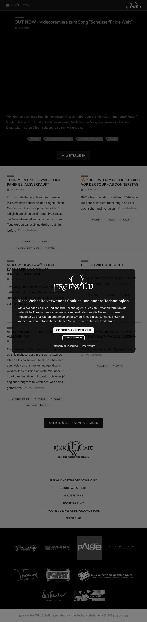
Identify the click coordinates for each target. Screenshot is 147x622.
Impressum (88, 346)
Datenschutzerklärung (65, 346)
